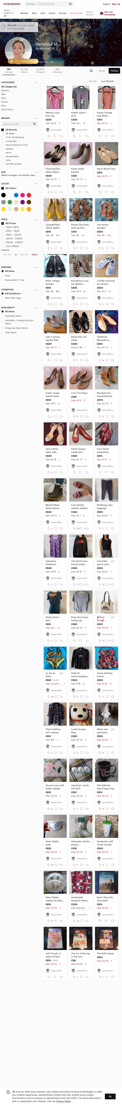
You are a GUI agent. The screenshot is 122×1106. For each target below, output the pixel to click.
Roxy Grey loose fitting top (79, 619)
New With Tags (11, 298)
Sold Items (9, 332)
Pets (3, 105)
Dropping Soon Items (14, 328)
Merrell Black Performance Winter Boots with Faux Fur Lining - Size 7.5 (54, 507)
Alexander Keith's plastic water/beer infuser (80, 843)
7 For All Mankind (12, 137)
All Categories (9, 86)
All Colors (8, 188)
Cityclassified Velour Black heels (53, 170)
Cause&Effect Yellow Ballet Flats (53, 226)
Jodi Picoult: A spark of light (53, 955)
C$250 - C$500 (12, 242)
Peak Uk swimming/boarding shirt (80, 675)
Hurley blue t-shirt (53, 619)
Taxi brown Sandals (102, 226)
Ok (110, 1096)
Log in (106, 4)
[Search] (53, 4)
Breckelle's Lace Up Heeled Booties (79, 282)
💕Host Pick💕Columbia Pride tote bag (102, 619)
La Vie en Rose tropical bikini (50, 675)
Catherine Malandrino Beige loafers (104, 338)
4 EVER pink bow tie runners (106, 282)
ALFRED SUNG (11, 164)
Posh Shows (76, 13)
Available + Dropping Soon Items (17, 322)
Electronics (7, 109)
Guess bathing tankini (104, 675)
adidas (7, 148)
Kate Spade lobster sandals (79, 507)
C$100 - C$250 (11, 238)
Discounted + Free (12, 280)
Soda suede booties (77, 170)
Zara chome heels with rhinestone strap (54, 450)
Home (52, 13)
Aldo (6, 160)
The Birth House (105, 953)
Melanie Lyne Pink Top (53, 114)
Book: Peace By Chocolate (105, 899)
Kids (43, 13)
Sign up (116, 4)
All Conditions (11, 293)
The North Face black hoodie (79, 563)
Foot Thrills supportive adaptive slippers (106, 450)
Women (24, 13)
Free (5, 275)
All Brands (9, 129)
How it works (89, 13)
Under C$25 (10, 227)
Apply (35, 254)
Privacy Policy (63, 1101)
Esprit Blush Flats (106, 168)
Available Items (11, 315)
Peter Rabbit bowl (52, 843)
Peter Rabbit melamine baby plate (54, 899)
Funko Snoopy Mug (78, 731)
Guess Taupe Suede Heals (52, 395)
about (102, 70)
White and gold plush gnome (102, 731)
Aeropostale (10, 156)
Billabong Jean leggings (105, 507)
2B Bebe (8, 133)
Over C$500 (10, 246)
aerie (6, 152)
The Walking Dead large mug (105, 787)
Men (34, 13)
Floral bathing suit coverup (53, 731)
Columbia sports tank (103, 563)
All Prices (8, 223)
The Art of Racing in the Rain (80, 955)
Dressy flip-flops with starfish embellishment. (80, 226)
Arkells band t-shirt (79, 114)
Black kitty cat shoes (78, 338)
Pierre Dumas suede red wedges (78, 450)
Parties (62, 13)
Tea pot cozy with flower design (55, 787)
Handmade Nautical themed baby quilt (80, 899)
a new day (9, 141)
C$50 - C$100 (11, 234)
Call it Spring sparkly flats (53, 338)
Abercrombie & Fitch (14, 144)
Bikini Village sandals (53, 282)
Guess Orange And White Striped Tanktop (105, 114)
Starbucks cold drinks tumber (105, 843)
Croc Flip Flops (79, 393)
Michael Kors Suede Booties (104, 395)
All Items (7, 271)
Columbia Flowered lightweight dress (55, 563)
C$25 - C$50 (10, 230)
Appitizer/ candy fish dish (80, 787)
